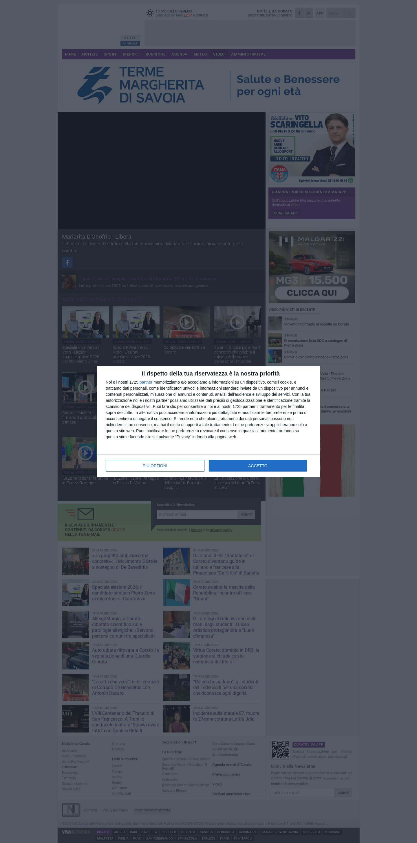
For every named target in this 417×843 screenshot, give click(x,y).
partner (146, 382)
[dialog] (208, 421)
